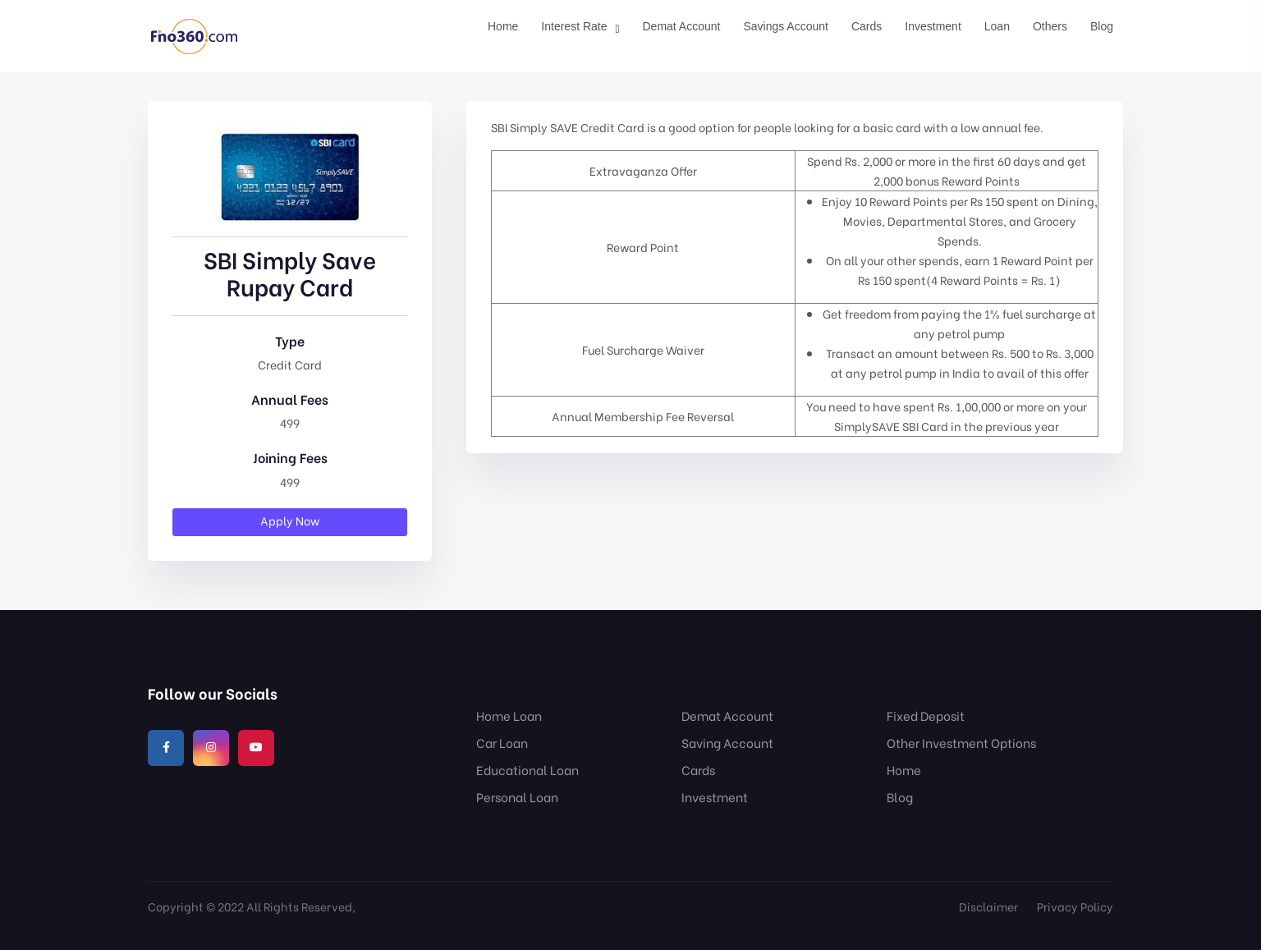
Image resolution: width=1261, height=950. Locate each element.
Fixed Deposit (926, 715)
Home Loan (509, 715)
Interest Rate (574, 26)
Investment (933, 26)
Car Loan (502, 742)
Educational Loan (527, 769)
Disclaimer (988, 906)
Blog (1101, 26)
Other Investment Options (961, 742)
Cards (866, 26)
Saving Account (727, 742)
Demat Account (682, 26)
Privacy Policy (1075, 906)
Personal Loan (517, 796)
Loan (997, 26)
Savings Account (785, 26)
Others (1050, 26)
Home (503, 26)
